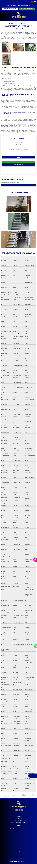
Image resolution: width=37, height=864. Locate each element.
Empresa (18, 838)
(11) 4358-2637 (18, 816)
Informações (18, 851)
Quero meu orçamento (18, 185)
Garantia (18, 845)
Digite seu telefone (18, 144)
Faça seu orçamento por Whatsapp (27, 8)
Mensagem (18, 148)
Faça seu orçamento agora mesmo (10, 8)
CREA (18, 849)
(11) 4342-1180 (18, 818)
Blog (18, 840)
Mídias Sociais (18, 847)
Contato (18, 853)
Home (18, 836)
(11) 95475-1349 (18, 820)
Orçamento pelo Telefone (18, 164)
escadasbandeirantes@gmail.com (18, 822)
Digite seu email (18, 141)
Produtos (18, 843)
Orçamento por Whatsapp (18, 162)
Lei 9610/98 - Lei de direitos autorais (9, 796)
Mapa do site (18, 855)
